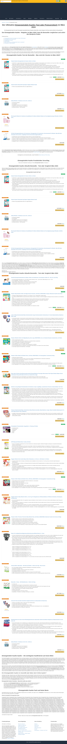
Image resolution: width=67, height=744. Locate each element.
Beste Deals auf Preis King (44, 154)
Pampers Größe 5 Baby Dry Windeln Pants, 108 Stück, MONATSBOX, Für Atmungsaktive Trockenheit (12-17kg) (33, 478)
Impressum (36, 726)
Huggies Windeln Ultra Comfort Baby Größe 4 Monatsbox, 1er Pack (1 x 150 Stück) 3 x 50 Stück (30, 459)
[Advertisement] (33, 10)
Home (6, 18)
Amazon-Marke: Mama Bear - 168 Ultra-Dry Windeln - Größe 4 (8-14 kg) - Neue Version (28, 565)
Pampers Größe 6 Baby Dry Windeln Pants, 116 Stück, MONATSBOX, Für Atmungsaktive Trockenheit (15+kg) (32, 355)
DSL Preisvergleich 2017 (22, 729)
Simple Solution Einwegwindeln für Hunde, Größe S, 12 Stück (23, 61)
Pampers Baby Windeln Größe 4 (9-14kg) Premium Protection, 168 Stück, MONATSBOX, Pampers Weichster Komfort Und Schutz (36, 293)
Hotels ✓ (24, 18)
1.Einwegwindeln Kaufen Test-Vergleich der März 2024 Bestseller (15, 38)
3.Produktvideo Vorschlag (8, 40)
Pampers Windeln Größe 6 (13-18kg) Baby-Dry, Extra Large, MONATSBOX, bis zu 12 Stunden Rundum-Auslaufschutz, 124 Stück (36, 337)
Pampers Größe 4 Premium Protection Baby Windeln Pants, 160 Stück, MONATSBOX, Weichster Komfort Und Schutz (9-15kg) (36, 516)
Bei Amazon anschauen (60, 79)
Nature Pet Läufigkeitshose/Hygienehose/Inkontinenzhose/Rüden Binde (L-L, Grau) (27, 533)
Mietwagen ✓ (30, 18)
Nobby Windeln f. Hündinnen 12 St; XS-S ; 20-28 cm (21, 100)
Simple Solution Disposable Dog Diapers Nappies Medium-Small (24, 84)
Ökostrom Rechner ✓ (50, 18)
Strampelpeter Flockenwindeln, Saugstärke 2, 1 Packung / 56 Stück (24, 426)
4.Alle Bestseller (6, 41)
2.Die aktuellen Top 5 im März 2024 (10, 39)
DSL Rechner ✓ (42, 18)
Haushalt (7, 22)
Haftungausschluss (37, 727)
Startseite (3, 22)
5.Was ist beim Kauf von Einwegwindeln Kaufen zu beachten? (14, 42)
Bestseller (46, 47)
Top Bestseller (34, 47)
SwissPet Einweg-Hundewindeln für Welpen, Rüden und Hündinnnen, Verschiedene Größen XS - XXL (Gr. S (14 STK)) (34, 277)
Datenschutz (36, 725)
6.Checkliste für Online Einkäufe (9, 43)
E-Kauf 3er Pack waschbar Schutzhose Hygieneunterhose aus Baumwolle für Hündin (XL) (29, 600)
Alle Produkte (12, 18)
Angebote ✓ (36, 18)
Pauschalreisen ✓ (19, 18)
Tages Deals (57, 18)
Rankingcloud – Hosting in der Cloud (40, 730)
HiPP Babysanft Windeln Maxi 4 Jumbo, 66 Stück (21, 441)
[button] (14, 18)
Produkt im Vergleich (10, 738)
